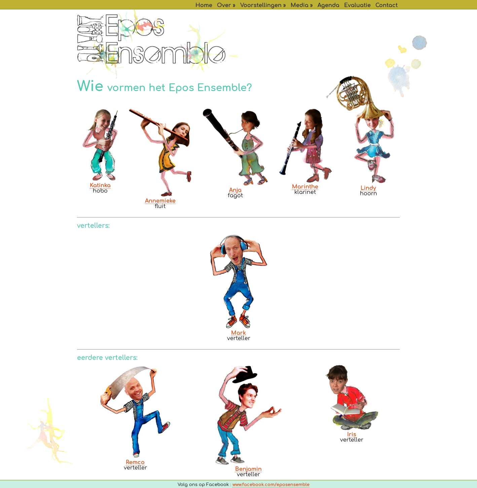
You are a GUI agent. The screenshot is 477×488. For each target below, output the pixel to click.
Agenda (328, 5)
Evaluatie (357, 5)
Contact (386, 5)
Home (203, 5)
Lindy (368, 188)
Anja (235, 190)
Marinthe (305, 187)
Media (299, 5)
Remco (135, 462)
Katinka (100, 185)
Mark (238, 333)
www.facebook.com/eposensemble (270, 485)
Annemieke (160, 201)
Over (224, 5)
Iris (351, 434)
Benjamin (248, 469)
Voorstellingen (261, 5)
